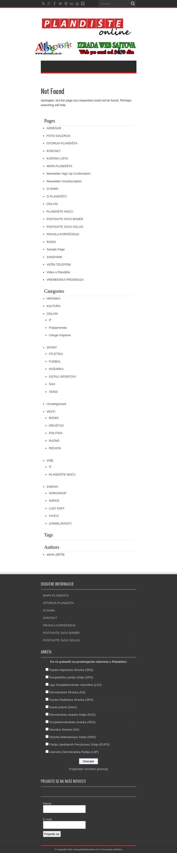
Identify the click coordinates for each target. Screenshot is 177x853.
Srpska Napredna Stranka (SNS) (71, 670)
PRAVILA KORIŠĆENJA (63, 234)
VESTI (51, 411)
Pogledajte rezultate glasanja (88, 769)
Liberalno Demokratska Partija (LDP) (74, 752)
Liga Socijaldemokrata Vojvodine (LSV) (75, 685)
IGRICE (54, 500)
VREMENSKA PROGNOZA (65, 279)
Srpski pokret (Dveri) (63, 707)
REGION (55, 448)
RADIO (51, 242)
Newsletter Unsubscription (64, 181)
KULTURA (54, 306)
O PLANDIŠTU (57, 196)
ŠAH (52, 384)
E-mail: (47, 819)
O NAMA (53, 188)
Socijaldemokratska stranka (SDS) (72, 722)
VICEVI (54, 516)
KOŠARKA (56, 369)
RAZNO (54, 440)
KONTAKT (54, 151)
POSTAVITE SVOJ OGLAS (65, 226)
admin (51, 554)
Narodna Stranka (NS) (64, 729)
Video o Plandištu (58, 272)
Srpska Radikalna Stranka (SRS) (71, 699)
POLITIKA (56, 433)
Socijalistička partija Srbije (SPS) (71, 677)
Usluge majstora (60, 335)
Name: (47, 803)
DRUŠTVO (56, 425)
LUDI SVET (57, 508)
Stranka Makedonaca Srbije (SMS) (72, 737)
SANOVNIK (54, 257)
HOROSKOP (57, 493)
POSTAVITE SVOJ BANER (65, 219)
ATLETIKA (56, 354)
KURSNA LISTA (57, 158)
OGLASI (52, 204)
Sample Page (56, 249)
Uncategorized (56, 404)
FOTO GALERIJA (58, 136)
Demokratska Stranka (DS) (67, 692)
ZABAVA (52, 486)
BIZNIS (54, 418)
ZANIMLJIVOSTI (60, 523)
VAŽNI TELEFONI (59, 264)
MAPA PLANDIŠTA (59, 166)
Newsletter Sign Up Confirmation (69, 173)
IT (50, 320)
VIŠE (50, 460)
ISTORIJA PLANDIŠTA (62, 143)
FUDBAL (55, 361)
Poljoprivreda (58, 327)
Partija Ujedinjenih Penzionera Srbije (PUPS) (79, 744)
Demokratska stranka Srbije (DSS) (72, 714)
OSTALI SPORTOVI (62, 376)
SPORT (52, 347)
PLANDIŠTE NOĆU (60, 211)
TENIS (53, 392)
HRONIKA (53, 298)
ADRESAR (54, 128)
